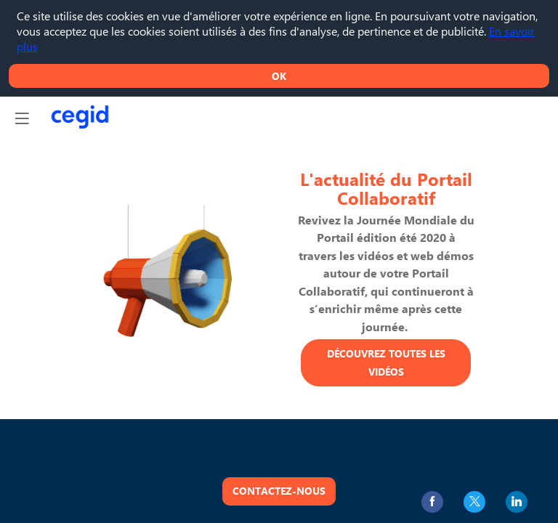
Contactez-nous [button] (279, 491)
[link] (432, 502)
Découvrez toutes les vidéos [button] (386, 362)
